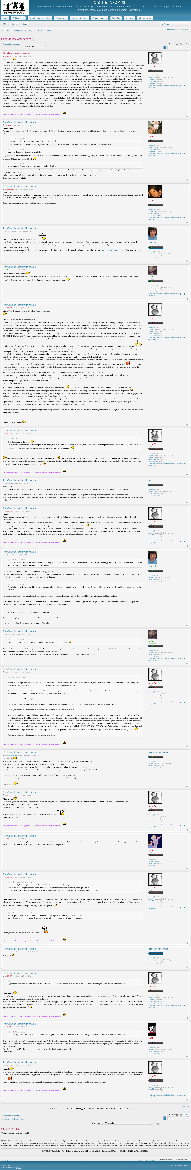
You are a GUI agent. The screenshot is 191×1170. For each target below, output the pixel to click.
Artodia (185, 1165)
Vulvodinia (115, 18)
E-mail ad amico (172, 29)
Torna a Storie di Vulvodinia (13, 1119)
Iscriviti (14, 24)
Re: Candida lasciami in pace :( (19, 122)
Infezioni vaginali (144, 18)
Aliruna (9, 839)
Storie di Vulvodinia (44, 31)
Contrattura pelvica (99, 18)
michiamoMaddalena (14, 755)
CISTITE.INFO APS (109, 2)
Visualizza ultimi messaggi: (68, 1108)
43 (187, 47)
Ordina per (97, 1108)
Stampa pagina (184, 29)
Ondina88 (10, 231)
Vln (8, 483)
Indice (6, 31)
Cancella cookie (150, 1160)
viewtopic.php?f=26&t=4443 (112, 250)
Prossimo (185, 1106)
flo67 (9, 1027)
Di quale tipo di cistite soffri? (39, 18)
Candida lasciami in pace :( (17, 38)
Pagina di (184, 44)
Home (4, 18)
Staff (140, 1160)
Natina (9, 270)
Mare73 (9, 125)
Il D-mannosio (60, 18)
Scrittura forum (18, 18)
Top (187, 116)
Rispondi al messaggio (11, 44)
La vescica (129, 18)
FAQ (4, 24)
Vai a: (93, 1123)
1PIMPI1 (10, 56)
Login (24, 24)
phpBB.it (18, 1168)
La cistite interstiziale (79, 18)
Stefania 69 (11, 189)
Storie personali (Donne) (23, 31)
